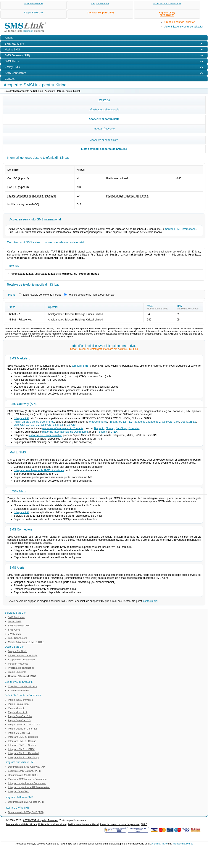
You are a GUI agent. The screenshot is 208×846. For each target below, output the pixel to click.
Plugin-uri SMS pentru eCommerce (34, 423)
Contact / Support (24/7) (100, 12)
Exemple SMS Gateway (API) (24, 772)
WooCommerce (98, 423)
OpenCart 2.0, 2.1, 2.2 (27, 426)
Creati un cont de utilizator (179, 22)
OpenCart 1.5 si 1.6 (52, 426)
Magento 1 (141, 423)
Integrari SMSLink (33, 12)
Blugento (99, 429)
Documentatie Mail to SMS (22, 776)
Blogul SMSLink (17, 673)
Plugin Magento (16, 709)
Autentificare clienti (18, 692)
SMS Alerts (17, 569)
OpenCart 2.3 (188, 423)
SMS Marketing (20, 359)
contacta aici (150, 602)
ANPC (144, 825)
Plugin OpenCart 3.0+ (20, 717)
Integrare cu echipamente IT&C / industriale (39, 471)
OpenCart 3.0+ (170, 423)
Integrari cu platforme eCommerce (27, 784)
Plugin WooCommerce (20, 701)
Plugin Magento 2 (17, 713)
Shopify (103, 433)
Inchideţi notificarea (183, 843)
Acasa (9, 37)
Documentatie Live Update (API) (26, 803)
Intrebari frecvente (33, 3)
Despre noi (104, 100)
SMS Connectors (21, 530)
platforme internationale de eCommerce (65, 433)
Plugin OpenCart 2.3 (19, 721)
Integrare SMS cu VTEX (21, 750)
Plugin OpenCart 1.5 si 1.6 (22, 730)
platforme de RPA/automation (45, 436)
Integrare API (21, 419)
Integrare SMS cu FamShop (23, 758)
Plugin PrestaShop (18, 705)
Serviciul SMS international (180, 229)
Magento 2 (154, 423)
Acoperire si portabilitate (104, 119)
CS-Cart (71, 426)
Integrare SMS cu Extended (23, 754)
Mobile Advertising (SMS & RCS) (26, 643)
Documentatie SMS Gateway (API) (27, 768)
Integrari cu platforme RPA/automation (29, 788)
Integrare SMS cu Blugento (23, 738)
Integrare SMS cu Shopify (22, 746)
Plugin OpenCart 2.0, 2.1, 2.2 (24, 726)
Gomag (110, 429)
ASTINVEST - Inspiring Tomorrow (40, 821)
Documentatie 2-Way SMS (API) (26, 813)
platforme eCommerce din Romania (62, 429)
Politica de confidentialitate (52, 825)
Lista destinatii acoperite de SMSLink (23, 91)
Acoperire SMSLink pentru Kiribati (63, 91)
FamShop (121, 429)
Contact (10, 78)
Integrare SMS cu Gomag (22, 742)
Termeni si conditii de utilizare (21, 825)
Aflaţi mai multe (159, 843)
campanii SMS (80, 367)
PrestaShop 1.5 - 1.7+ (121, 423)
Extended (134, 429)
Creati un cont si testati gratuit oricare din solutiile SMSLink (104, 350)
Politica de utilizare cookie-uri (83, 825)
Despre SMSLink (100, 3)
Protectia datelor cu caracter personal (120, 825)
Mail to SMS (18, 453)
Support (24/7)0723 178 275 (167, 13)
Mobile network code (187, 310)
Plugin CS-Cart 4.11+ (20, 734)
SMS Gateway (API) (23, 405)
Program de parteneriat (21, 669)
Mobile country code (157, 310)
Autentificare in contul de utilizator (183, 26)
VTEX (114, 433)
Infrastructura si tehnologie (167, 3)
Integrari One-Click (18, 792)
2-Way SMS (18, 492)
